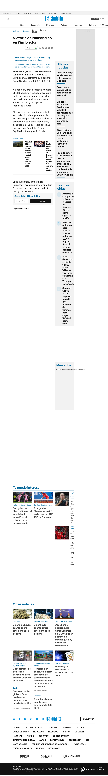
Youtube (37, 719)
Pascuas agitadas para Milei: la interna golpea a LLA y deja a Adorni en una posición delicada (67, 237)
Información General (24, 740)
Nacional (17, 736)
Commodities (73, 370)
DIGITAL (25, 757)
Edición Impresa (61, 736)
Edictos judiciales (22, 748)
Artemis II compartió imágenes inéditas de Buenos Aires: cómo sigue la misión (68, 206)
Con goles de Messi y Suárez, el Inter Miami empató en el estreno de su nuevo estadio (22, 516)
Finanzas (50, 25)
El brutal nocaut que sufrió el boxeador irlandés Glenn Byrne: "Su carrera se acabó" (50, 156)
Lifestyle (79, 732)
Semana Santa (40, 13)
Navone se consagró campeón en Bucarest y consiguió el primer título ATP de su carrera (33, 65)
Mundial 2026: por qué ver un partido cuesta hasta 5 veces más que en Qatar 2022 (28, 154)
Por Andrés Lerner (40, 690)
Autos (42, 740)
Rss (87, 740)
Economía (35, 25)
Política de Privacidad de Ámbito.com (50, 744)
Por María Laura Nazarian (21, 709)
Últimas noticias (34, 728)
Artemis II (27, 13)
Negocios (78, 25)
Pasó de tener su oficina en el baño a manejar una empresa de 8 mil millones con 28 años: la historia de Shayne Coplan (65, 163)
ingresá (102, 18)
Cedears (81, 370)
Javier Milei (53, 13)
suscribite (95, 18)
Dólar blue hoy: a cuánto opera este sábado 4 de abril (43, 703)
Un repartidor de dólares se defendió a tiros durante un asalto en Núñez (22, 674)
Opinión (92, 25)
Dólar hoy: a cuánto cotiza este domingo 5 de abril (64, 91)
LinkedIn (31, 719)
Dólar (18, 13)
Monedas (59, 370)
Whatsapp (43, 719)
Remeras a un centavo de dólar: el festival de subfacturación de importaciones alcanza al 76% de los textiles (43, 677)
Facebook (19, 719)
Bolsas (66, 370)
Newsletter (88, 719)
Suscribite (41, 201)
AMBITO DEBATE (71, 757)
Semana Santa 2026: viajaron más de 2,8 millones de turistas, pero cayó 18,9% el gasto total (66, 306)
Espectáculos (57, 740)
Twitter (14, 719)
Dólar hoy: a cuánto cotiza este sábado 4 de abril (64, 671)
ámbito (16, 31)
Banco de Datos (21, 732)
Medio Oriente (66, 13)
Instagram (25, 719)
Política (64, 25)
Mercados (38, 732)
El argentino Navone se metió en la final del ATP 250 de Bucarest (43, 513)
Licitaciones (54, 748)
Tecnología (75, 740)
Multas (40, 748)
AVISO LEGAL (80, 744)
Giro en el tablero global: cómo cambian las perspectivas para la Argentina (22, 697)
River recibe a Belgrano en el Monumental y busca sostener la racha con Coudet (32, 58)
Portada (17, 728)
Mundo (30, 736)
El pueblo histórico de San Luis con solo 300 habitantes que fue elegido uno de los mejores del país (65, 112)
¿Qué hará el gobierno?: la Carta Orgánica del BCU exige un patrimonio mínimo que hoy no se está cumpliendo (64, 635)
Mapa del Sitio (20, 744)
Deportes (26, 31)
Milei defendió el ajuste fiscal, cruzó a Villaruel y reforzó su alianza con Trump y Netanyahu (68, 270)
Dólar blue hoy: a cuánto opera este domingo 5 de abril (65, 76)
